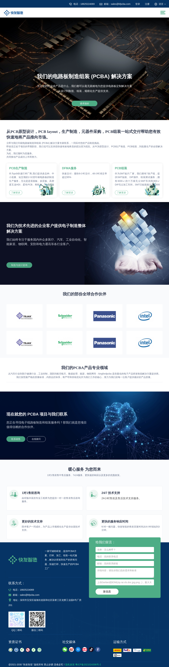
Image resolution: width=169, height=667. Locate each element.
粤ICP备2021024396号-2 (88, 664)
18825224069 (82, 4)
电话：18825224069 (21, 589)
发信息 (107, 591)
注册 (147, 4)
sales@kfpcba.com (115, 4)
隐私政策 (70, 664)
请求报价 (84, 103)
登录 (137, 4)
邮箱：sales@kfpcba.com (23, 595)
